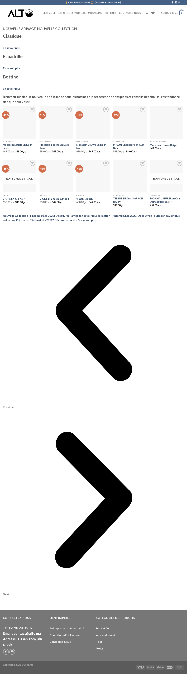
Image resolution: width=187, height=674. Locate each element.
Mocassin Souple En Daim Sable (17, 146)
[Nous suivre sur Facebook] (172, 2)
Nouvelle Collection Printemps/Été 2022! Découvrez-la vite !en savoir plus (50, 215)
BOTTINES (111, 13)
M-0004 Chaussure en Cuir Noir (128, 146)
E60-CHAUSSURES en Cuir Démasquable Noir (165, 200)
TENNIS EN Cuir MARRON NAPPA (128, 200)
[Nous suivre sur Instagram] (176, 2)
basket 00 (102, 628)
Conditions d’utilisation (65, 635)
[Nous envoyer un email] (179, 2)
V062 (99, 648)
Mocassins (95, 13)
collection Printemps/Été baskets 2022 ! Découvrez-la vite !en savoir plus (50, 220)
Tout (99, 641)
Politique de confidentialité (67, 628)
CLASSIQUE (49, 13)
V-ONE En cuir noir (14, 198)
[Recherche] (147, 13)
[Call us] (182, 2)
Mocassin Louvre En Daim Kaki (54, 146)
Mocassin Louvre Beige (163, 145)
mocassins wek (106, 635)
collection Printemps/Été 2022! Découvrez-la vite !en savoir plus (139, 215)
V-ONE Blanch (84, 198)
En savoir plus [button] (12, 47)
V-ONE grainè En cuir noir (54, 198)
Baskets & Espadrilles (72, 13)
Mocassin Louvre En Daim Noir (91, 146)
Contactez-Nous (130, 13)
